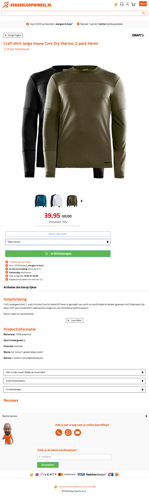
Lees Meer (76, 320)
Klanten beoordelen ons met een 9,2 (26, 279)
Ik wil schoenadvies (15, 381)
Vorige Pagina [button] (14, 35)
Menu (143, 3)
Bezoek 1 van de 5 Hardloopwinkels (100, 24)
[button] (121, 4)
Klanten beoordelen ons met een (75, 486)
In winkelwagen (13, 389)
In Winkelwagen (58, 253)
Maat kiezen (14, 242)
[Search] (74, 13)
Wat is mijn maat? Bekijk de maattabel (25, 372)
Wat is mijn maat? (58, 234)
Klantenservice (9, 416)
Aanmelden (48, 465)
